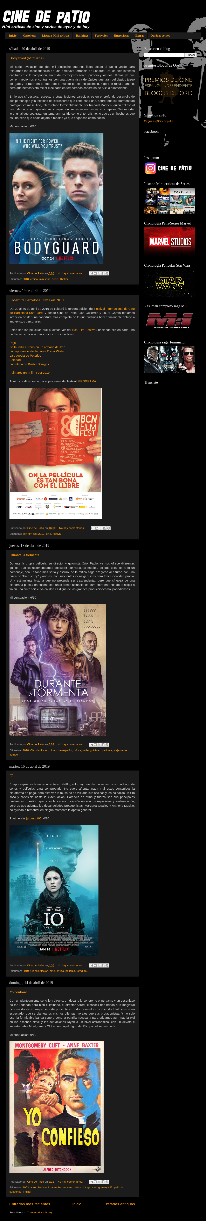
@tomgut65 (33, 818)
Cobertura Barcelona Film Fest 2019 (36, 300)
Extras (139, 35)
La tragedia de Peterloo (25, 355)
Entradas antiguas (119, 1204)
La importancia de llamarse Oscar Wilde (36, 351)
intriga (87, 1187)
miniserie (44, 279)
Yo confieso (18, 992)
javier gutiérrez (92, 750)
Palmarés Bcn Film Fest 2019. (29, 372)
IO (11, 776)
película (107, 750)
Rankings (82, 35)
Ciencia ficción (39, 750)
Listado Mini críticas (55, 35)
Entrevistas (121, 35)
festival (57, 533)
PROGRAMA (87, 381)
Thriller (64, 279)
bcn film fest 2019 (33, 533)
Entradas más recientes (29, 1204)
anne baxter (58, 1187)
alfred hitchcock (40, 1187)
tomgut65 (82, 970)
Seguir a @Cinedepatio (158, 121)
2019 (26, 970)
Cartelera (29, 35)
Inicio (13, 35)
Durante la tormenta (24, 555)
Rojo (12, 342)
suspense (15, 1191)
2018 (26, 279)
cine (48, 533)
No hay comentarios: (70, 273)
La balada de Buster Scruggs (29, 364)
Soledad (15, 360)
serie (55, 279)
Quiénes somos (160, 35)
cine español (64, 750)
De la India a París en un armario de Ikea (37, 347)
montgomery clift (102, 1187)
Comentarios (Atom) (39, 1212)
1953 (26, 1187)
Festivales (101, 35)
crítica (34, 279)
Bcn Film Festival (84, 330)
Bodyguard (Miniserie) (26, 58)
